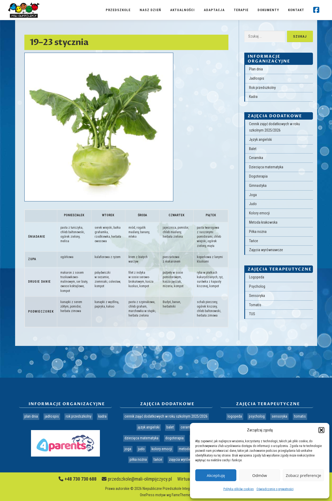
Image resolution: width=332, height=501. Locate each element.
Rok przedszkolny (262, 87)
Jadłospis (256, 78)
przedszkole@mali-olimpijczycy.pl (137, 479)
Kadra (253, 96)
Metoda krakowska (263, 222)
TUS (252, 314)
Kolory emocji (259, 213)
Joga (253, 195)
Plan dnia (256, 69)
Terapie (241, 10)
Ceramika (256, 158)
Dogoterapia (258, 176)
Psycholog (257, 286)
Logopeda (256, 277)
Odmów (259, 475)
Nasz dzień (150, 10)
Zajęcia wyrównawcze (266, 250)
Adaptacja (214, 10)
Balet (252, 149)
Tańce (253, 241)
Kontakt (296, 10)
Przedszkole (118, 10)
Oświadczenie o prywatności (275, 489)
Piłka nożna (258, 231)
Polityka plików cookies (238, 489)
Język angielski (260, 139)
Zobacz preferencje (303, 475)
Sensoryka (257, 296)
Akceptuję (216, 475)
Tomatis (255, 305)
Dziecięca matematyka (266, 167)
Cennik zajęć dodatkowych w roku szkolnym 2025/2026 (166, 416)
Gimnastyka (258, 185)
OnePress (147, 495)
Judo (253, 204)
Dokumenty (268, 10)
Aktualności (182, 10)
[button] (321, 430)
